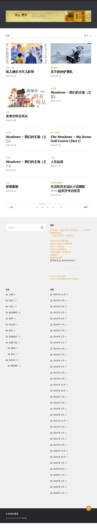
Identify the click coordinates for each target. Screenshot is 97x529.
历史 (7, 68)
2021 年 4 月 (58, 451)
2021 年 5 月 (58, 444)
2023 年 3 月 (58, 378)
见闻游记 (13, 342)
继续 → (87, 213)
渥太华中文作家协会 (59, 247)
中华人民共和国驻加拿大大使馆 (64, 285)
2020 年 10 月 (59, 463)
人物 (52, 188)
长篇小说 (13, 348)
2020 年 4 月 (58, 493)
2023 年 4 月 (58, 372)
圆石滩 (14, 371)
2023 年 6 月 (58, 366)
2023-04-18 (56, 201)
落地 (13, 354)
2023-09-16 (56, 150)
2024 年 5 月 (58, 336)
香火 (13, 360)
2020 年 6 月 (58, 487)
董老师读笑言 (56, 263)
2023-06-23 (11, 197)
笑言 (16, 519)
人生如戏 (57, 167)
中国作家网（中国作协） (61, 258)
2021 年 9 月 (58, 433)
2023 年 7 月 (58, 360)
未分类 (53, 89)
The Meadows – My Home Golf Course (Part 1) (69, 141)
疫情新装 (12, 192)
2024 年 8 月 (58, 324)
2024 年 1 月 (58, 348)
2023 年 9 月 (58, 354)
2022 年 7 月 (58, 402)
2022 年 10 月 (59, 396)
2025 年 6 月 (58, 306)
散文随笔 (54, 68)
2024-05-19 (11, 76)
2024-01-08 (11, 120)
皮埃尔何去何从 (17, 117)
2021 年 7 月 (58, 438)
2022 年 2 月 (58, 420)
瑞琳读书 (54, 260)
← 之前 (10, 213)
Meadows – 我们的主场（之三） (68, 95)
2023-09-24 (56, 101)
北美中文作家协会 (58, 255)
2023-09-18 (11, 146)
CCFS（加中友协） (58, 282)
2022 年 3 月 (58, 414)
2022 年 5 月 (58, 408)
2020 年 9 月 (58, 469)
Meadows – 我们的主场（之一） (23, 169)
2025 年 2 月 (58, 318)
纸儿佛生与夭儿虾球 (20, 72)
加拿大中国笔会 (57, 252)
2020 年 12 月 (59, 456)
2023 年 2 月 (58, 384)
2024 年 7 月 (58, 330)
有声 (11, 324)
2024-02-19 (56, 76)
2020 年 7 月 (58, 481)
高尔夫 (8, 133)
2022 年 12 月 (59, 390)
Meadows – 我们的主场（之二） (23, 139)
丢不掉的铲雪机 (62, 72)
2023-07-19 (56, 171)
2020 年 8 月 (58, 475)
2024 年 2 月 (58, 342)
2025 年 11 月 (59, 300)
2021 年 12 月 (59, 426)
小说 (12, 68)
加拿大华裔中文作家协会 (61, 249)
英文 (52, 133)
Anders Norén (14, 524)
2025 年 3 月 (58, 312)
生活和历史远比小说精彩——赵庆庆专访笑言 (68, 194)
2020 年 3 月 (58, 499)
